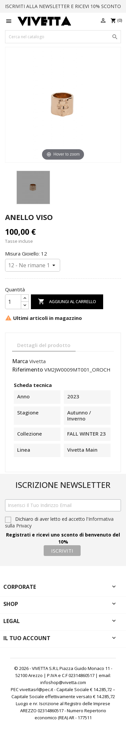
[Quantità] (13, 301)
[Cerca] (63, 37)
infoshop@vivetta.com (63, 682)
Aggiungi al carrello (67, 301)
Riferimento (27, 370)
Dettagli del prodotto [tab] (44, 345)
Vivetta (37, 361)
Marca (20, 361)
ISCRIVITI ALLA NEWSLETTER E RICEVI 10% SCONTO (63, 6)
